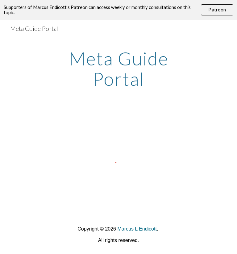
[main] (118, 68)
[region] (118, 10)
